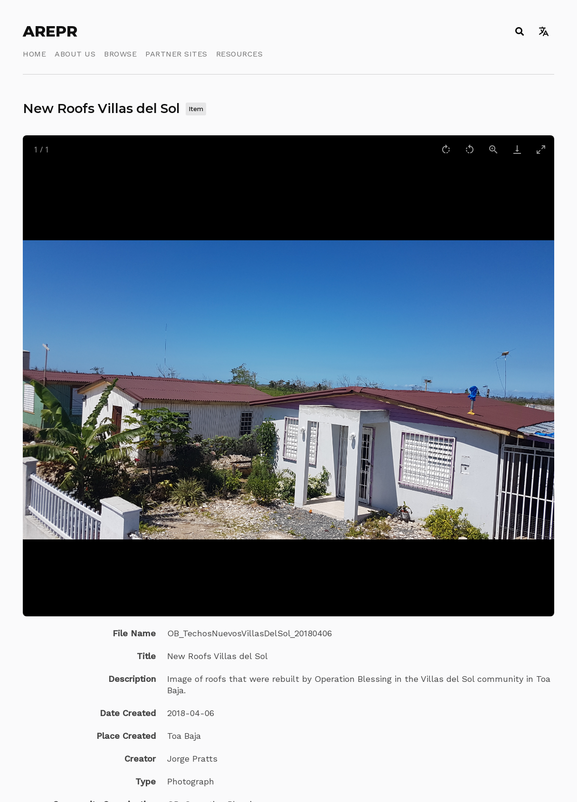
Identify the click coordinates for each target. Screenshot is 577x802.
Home (34, 53)
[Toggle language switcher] (543, 31)
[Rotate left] (470, 149)
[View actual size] (493, 149)
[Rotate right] (446, 149)
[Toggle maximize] (541, 149)
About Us (75, 53)
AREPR (50, 31)
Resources (239, 53)
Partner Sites (176, 53)
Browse (120, 53)
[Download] (517, 149)
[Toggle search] (519, 31)
